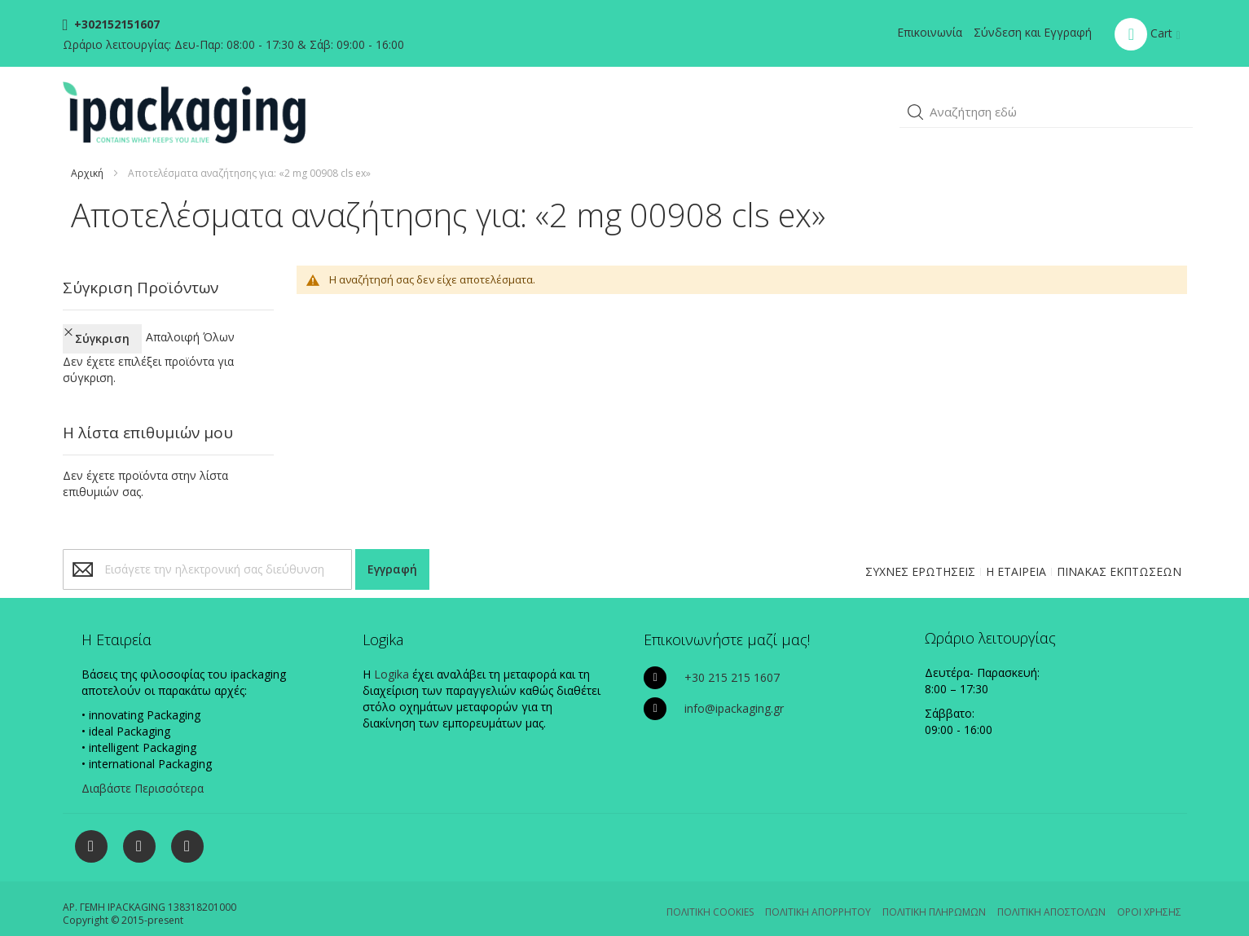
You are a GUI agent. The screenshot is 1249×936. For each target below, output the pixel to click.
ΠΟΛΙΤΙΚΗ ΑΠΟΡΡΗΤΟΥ (818, 897)
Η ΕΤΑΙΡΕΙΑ (1016, 557)
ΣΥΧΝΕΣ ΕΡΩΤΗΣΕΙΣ (920, 557)
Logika (391, 659)
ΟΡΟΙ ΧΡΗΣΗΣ (1149, 897)
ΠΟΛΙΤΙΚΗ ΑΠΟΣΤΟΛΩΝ (1051, 897)
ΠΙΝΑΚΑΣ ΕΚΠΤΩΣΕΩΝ (1119, 557)
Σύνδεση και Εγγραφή (1033, 32)
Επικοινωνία (929, 32)
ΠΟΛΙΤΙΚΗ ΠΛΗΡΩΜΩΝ (934, 897)
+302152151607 (115, 24)
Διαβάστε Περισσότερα (142, 773)
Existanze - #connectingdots (1173, 928)
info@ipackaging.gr (734, 693)
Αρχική (87, 173)
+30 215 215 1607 (732, 662)
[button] (916, 112)
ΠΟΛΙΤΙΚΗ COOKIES (710, 897)
